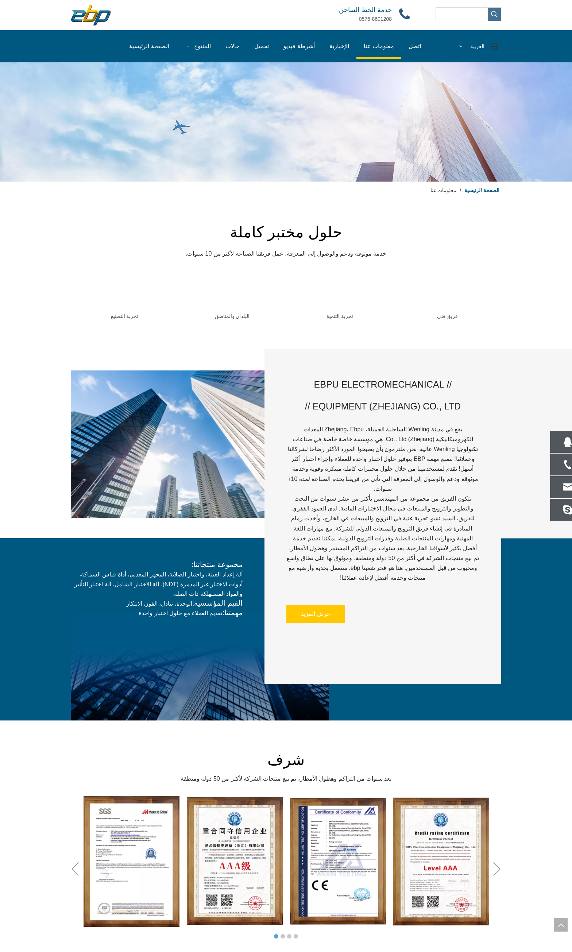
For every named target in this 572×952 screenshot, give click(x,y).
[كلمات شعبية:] (494, 14)
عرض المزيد (316, 614)
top (561, 925)
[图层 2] (286, 122)
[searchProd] (462, 14)
